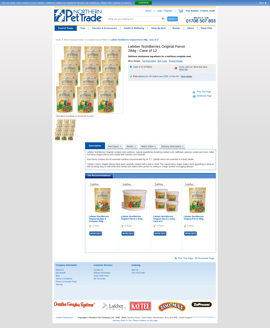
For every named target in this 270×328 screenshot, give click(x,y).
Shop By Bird (158, 28)
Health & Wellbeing (134, 28)
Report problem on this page (145, 320)
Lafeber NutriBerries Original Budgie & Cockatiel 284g (99, 219)
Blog (58, 276)
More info (183, 69)
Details (130, 146)
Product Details (176, 61)
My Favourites (100, 279)
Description (95, 145)
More (261, 3)
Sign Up (135, 270)
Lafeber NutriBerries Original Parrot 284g (194, 217)
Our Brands (60, 273)
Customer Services (103, 265)
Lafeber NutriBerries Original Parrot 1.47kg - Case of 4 (164, 219)
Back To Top (126, 320)
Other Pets (206, 28)
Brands (176, 28)
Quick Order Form (101, 276)
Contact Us (98, 270)
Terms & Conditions (64, 279)
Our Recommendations (99, 175)
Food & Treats (65, 28)
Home (149, 10)
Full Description (149, 61)
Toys (82, 28)
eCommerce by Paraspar (203, 317)
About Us (60, 270)
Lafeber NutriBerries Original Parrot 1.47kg (132, 217)
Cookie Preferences (64, 317)
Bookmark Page (204, 96)
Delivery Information (171, 146)
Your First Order (138, 273)
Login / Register (164, 10)
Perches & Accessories (104, 28)
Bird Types (162, 61)
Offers (190, 28)
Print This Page (204, 92)
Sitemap (59, 284)
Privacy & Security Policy (66, 282)
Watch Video (147, 146)
